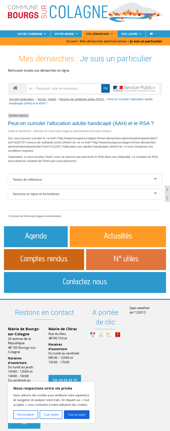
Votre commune (30, 34)
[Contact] (151, 33)
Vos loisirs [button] (129, 34)
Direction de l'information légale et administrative (35, 216)
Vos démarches (97, 34)
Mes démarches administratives (103, 41)
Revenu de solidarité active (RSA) (82, 99)
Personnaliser (25, 414)
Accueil (71, 41)
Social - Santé (47, 99)
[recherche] (64, 88)
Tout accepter (77, 414)
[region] (51, 402)
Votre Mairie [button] (64, 34)
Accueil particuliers (22, 99)
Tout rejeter (51, 414)
